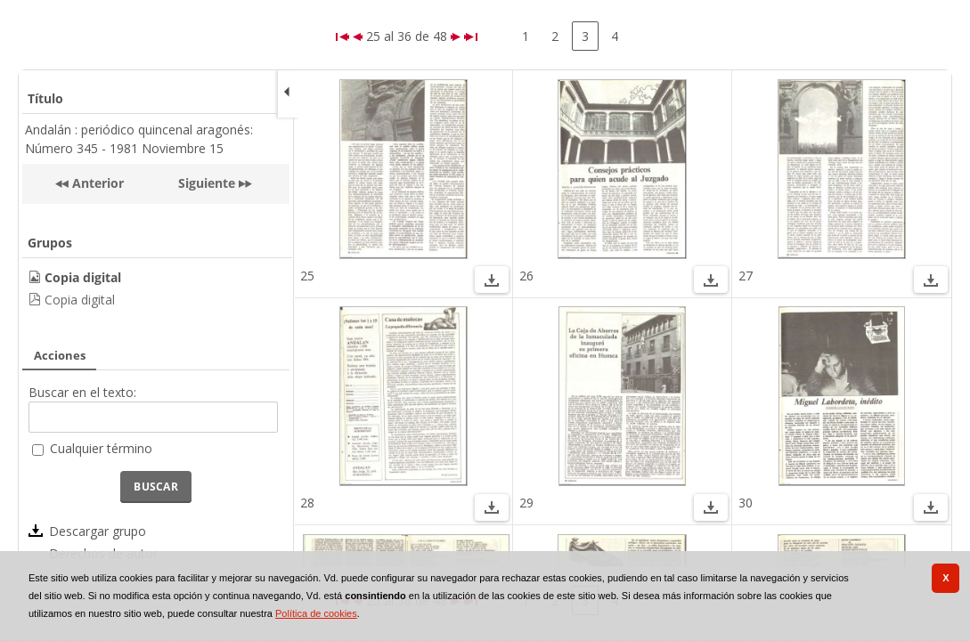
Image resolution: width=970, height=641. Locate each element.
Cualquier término (101, 448)
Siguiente (207, 182)
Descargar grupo (97, 531)
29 (526, 502)
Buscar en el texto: (82, 392)
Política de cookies (316, 613)
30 (745, 502)
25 (307, 275)
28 (307, 502)
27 (745, 275)
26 (526, 275)
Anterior (96, 182)
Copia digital (80, 299)
